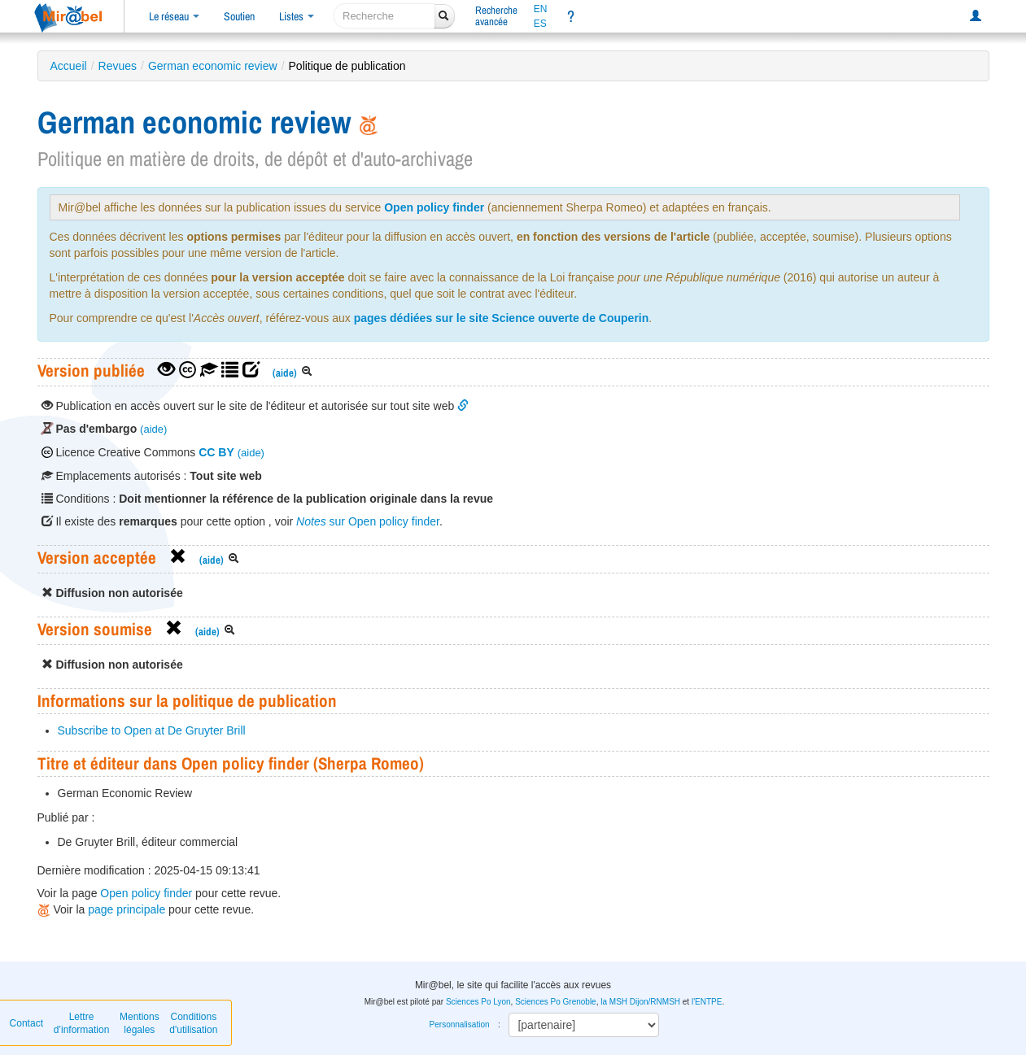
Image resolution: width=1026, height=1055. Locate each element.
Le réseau (174, 16)
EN (541, 9)
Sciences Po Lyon (478, 1001)
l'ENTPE (707, 1001)
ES (540, 23)
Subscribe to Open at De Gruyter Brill (152, 730)
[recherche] (384, 16)
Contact (26, 1023)
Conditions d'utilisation (193, 1023)
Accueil (68, 65)
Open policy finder (434, 207)
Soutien (239, 16)
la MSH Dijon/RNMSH (640, 1001)
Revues (117, 65)
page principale (126, 909)
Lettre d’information (82, 1023)
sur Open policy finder (367, 521)
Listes (296, 16)
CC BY (216, 452)
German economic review (212, 65)
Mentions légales (139, 1023)
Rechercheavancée (496, 15)
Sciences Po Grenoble (555, 1001)
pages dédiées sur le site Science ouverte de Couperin (501, 318)
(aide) (285, 373)
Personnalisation (460, 1024)
